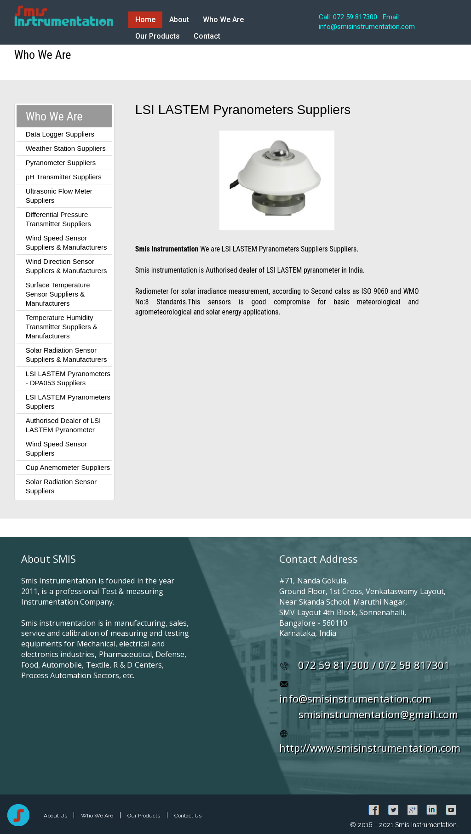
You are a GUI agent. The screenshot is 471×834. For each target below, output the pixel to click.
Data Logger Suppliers (60, 134)
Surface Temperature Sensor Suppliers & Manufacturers (58, 294)
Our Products (157, 36)
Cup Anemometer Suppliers (68, 467)
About (179, 19)
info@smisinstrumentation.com (355, 698)
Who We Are (223, 19)
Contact (207, 36)
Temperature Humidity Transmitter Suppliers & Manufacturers (62, 327)
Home (145, 19)
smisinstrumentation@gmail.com (378, 714)
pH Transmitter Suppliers (64, 177)
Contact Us (187, 815)
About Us (56, 815)
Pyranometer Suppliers (61, 162)
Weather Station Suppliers (66, 148)
